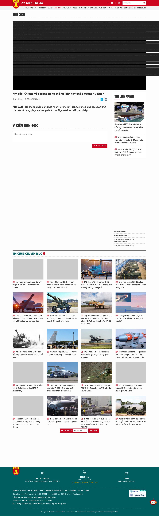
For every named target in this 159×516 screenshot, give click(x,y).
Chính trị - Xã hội (46, 8)
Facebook (98, 99)
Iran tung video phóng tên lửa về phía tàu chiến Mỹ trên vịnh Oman (27, 285)
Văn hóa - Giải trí (106, 8)
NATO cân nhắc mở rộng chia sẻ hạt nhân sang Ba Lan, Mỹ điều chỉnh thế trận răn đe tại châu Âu (131, 355)
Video (75, 8)
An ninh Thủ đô (32, 2)
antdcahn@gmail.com (126, 481)
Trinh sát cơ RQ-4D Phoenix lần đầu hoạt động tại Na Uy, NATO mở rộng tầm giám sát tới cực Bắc (28, 318)
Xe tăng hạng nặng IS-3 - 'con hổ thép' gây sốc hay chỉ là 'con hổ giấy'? (28, 355)
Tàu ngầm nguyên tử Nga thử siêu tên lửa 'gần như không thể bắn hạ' (130, 318)
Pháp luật (67, 8)
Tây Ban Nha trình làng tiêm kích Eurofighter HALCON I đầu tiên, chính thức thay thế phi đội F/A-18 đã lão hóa (96, 319)
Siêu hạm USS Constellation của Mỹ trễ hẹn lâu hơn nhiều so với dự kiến (129, 127)
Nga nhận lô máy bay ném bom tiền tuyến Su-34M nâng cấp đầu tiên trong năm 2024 (129, 140)
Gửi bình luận (100, 146)
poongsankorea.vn (120, 241)
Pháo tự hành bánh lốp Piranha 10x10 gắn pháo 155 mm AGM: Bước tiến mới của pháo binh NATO (131, 422)
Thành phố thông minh (88, 8)
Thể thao (118, 8)
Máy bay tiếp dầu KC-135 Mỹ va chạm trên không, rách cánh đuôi (62, 353)
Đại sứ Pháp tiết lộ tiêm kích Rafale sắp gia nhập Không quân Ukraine (95, 355)
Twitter (102, 99)
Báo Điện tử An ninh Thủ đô (16, 4)
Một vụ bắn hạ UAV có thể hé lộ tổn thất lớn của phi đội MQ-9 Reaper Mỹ (28, 388)
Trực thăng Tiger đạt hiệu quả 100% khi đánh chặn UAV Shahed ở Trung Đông (96, 388)
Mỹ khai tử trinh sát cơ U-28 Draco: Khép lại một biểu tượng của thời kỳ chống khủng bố (96, 285)
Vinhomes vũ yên (119, 231)
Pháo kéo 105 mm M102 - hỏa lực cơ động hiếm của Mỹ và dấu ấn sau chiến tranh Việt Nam (62, 318)
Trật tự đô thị (31, 8)
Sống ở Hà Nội (130, 8)
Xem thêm (93, 430)
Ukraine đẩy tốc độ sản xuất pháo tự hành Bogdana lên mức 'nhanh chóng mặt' (128, 152)
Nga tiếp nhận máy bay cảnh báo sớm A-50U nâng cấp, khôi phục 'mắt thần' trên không (61, 388)
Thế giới (57, 8)
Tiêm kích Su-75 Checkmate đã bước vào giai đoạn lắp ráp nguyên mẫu (62, 422)
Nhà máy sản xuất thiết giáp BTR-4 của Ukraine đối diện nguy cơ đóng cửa (131, 285)
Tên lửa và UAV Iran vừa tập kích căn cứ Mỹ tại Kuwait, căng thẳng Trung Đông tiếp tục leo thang (26, 423)
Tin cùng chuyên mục (27, 253)
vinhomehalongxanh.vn (121, 235)
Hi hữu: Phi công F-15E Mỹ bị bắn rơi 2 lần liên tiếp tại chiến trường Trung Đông (129, 388)
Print (106, 99)
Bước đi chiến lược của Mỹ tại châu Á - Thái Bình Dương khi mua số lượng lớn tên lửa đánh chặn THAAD (95, 423)
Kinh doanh (141, 8)
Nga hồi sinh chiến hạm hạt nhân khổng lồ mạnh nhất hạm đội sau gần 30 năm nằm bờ (61, 285)
